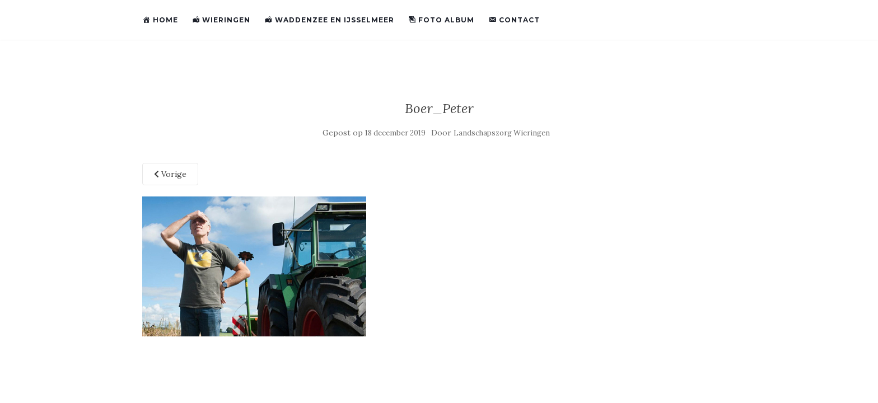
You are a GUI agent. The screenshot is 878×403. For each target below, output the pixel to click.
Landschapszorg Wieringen (502, 133)
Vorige (170, 174)
